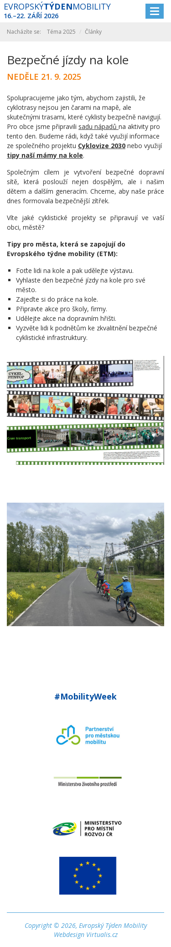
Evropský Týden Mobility (113, 925)
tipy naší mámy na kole (45, 155)
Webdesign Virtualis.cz (86, 934)
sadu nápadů (98, 126)
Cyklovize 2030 (101, 145)
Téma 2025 (61, 32)
